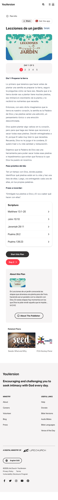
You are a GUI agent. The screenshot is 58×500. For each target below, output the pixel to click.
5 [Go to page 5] (37, 69)
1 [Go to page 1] (21, 69)
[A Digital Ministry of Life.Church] (29, 449)
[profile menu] (51, 4)
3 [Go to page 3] (29, 69)
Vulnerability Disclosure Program (15, 474)
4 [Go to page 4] (33, 69)
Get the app (43, 21)
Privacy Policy (8, 471)
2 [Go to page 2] (25, 69)
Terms (18, 471)
